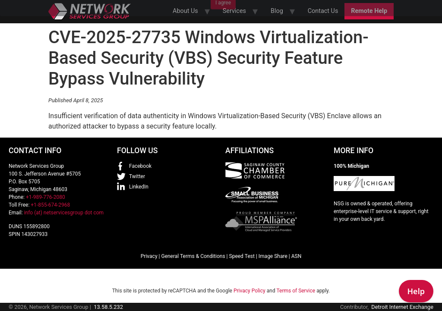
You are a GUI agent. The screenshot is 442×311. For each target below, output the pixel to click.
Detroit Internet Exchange (402, 307)
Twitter (137, 176)
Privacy (149, 256)
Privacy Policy (249, 291)
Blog (277, 11)
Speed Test (242, 256)
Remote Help (369, 11)
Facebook (140, 166)
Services (234, 11)
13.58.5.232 (108, 307)
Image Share (273, 256)
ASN (296, 256)
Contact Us (323, 11)
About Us (185, 11)
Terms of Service (295, 291)
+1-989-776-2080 (45, 197)
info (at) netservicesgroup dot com (64, 213)
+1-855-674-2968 (50, 205)
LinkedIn (138, 187)
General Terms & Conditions (193, 256)
